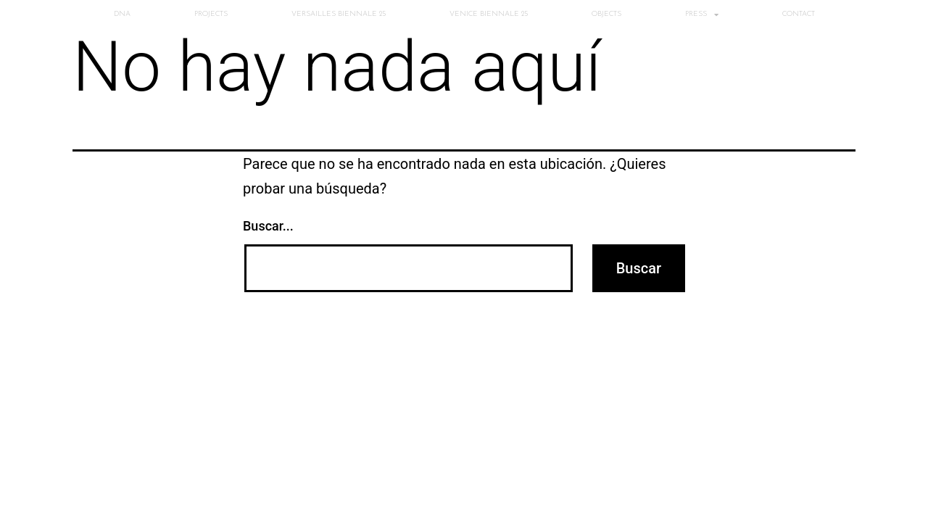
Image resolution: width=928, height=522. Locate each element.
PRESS (701, 14)
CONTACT (798, 14)
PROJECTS (211, 14)
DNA (122, 14)
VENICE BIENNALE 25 (489, 14)
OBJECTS (606, 14)
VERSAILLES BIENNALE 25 (338, 14)
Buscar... (268, 225)
